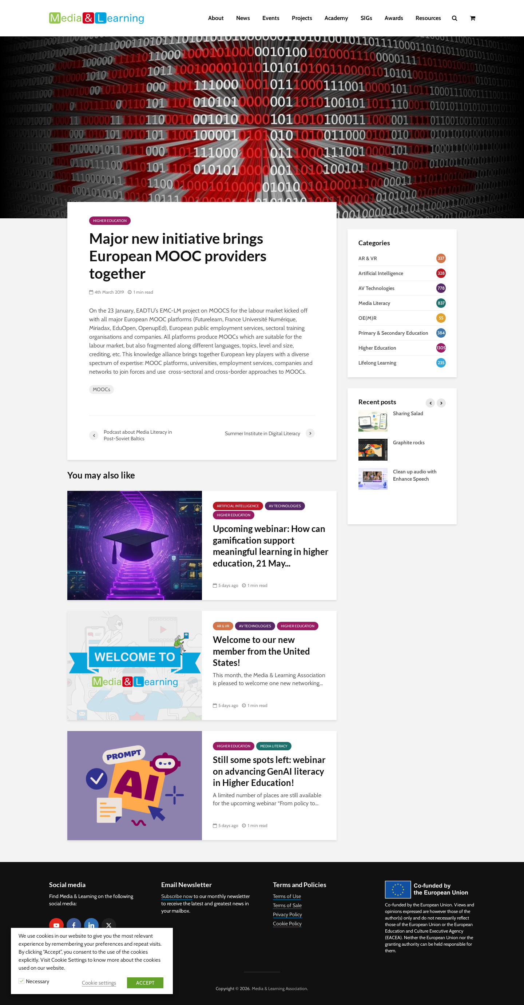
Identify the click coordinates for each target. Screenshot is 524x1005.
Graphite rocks (409, 442)
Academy (336, 18)
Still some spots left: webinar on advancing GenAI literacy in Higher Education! (269, 771)
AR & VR (223, 626)
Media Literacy (273, 746)
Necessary (37, 981)
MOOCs (101, 389)
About (216, 18)
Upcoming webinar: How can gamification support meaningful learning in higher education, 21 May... (271, 545)
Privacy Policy (287, 914)
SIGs (366, 18)
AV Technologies (285, 506)
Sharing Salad (408, 413)
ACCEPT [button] (145, 983)
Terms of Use (287, 896)
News (243, 18)
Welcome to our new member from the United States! (261, 651)
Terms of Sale (287, 905)
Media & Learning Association (279, 988)
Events (270, 18)
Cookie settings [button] (99, 983)
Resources (428, 18)
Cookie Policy (287, 923)
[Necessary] (21, 981)
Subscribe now (176, 896)
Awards (394, 18)
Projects (302, 18)
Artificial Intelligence (238, 506)
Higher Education (110, 220)
